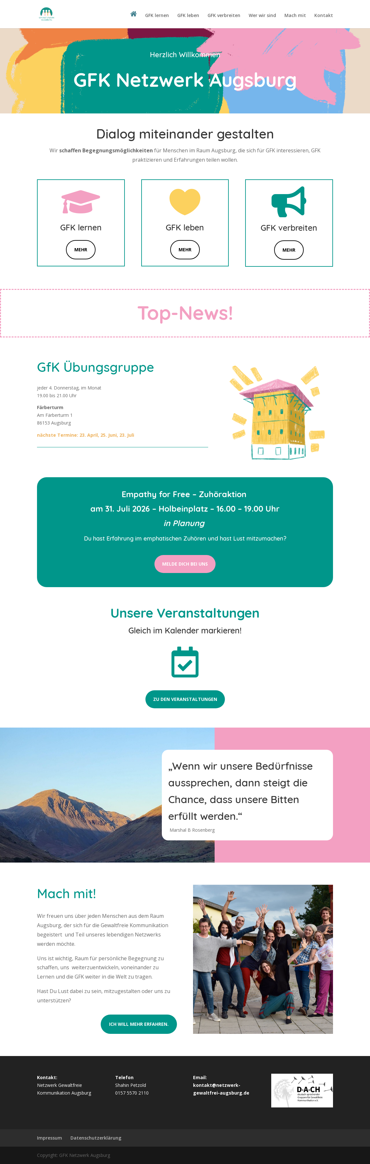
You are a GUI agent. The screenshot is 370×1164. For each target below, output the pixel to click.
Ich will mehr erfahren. (139, 1024)
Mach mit (295, 15)
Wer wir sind (262, 15)
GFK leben (188, 15)
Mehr (80, 249)
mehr (288, 250)
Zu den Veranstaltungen (185, 699)
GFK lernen (157, 15)
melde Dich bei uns (185, 564)
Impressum (49, 1138)
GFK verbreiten (224, 15)
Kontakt (323, 15)
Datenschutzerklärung (95, 1138)
